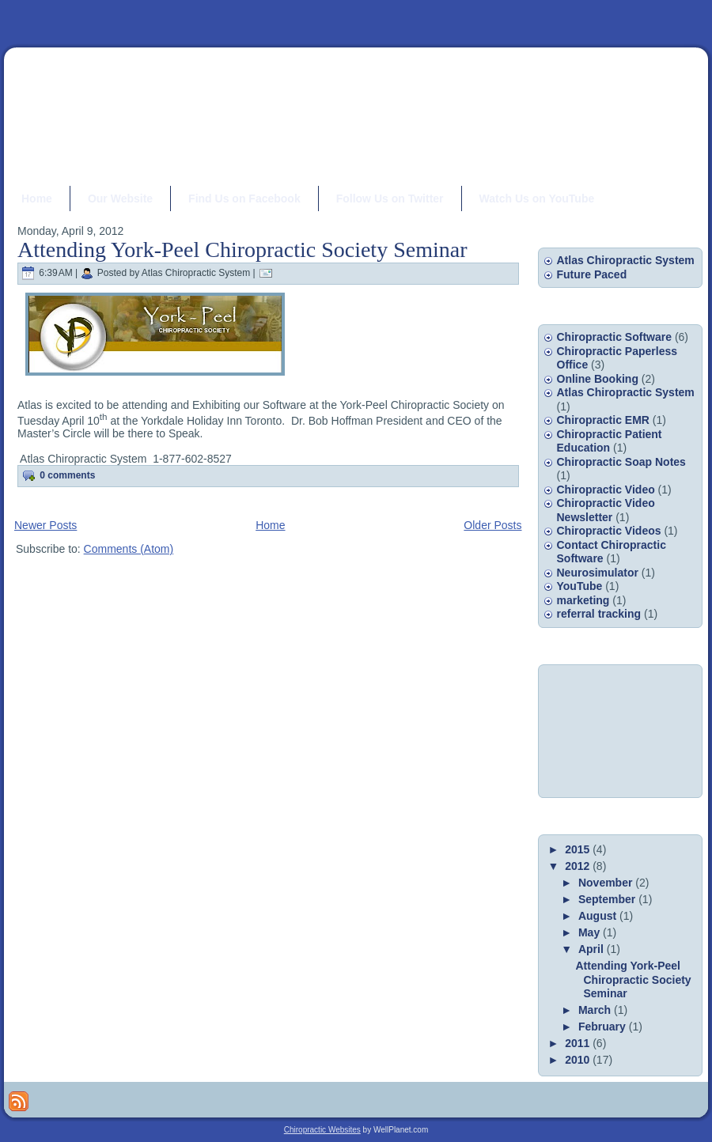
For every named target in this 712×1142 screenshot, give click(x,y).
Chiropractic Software (614, 337)
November (606, 882)
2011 (579, 1043)
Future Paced (592, 274)
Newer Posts (45, 525)
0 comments (67, 475)
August (598, 915)
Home (270, 525)
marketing (583, 600)
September (608, 899)
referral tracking (599, 613)
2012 (579, 866)
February (603, 1026)
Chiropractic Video (606, 489)
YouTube (580, 586)
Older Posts (492, 525)
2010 (579, 1059)
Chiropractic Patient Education (609, 441)
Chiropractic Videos (609, 530)
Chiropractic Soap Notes (621, 462)
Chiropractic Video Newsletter (606, 510)
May (590, 932)
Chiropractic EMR (603, 420)
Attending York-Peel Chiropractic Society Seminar (242, 249)
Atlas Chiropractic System (626, 260)
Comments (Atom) (129, 549)
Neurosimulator (597, 572)
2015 (579, 849)
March (596, 1010)
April (592, 949)
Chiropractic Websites (322, 1129)
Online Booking (597, 378)
